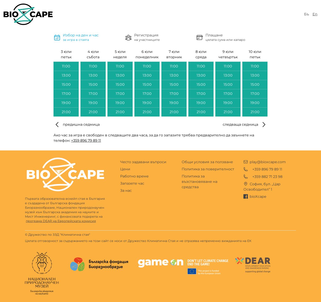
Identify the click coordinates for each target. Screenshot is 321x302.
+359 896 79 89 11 (86, 140)
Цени (125, 169)
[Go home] (65, 174)
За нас (126, 190)
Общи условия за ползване (207, 162)
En (315, 14)
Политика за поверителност (208, 169)
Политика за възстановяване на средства (199, 181)
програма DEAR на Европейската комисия (61, 221)
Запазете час (132, 183)
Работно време (134, 176)
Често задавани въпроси (143, 162)
